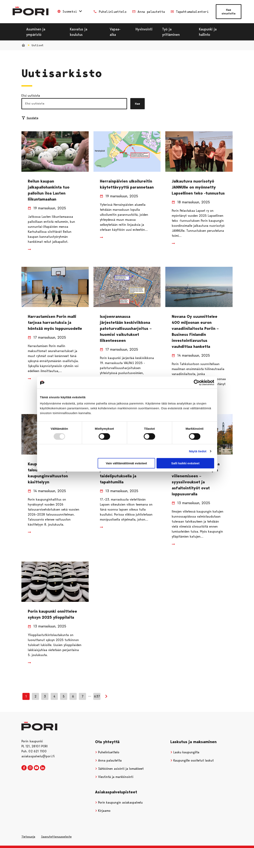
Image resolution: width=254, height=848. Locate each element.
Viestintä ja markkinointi (114, 777)
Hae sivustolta (228, 11)
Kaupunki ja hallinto (208, 32)
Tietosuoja (28, 836)
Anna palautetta (108, 760)
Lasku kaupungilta (185, 752)
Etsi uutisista (30, 95)
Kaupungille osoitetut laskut (192, 760)
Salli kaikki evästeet (185, 463)
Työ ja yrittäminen (171, 32)
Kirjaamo (103, 811)
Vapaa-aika (115, 32)
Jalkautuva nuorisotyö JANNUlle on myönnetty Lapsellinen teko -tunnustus (198, 187)
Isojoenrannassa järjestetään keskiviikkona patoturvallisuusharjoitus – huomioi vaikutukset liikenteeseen (126, 328)
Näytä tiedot (197, 451)
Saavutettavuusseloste (56, 836)
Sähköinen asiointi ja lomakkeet (119, 769)
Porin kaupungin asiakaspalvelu (119, 802)
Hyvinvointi (144, 29)
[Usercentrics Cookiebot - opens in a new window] (196, 382)
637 (97, 696)
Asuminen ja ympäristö (35, 32)
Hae (137, 103)
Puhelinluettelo (107, 752)
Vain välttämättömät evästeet (126, 463)
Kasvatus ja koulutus (78, 32)
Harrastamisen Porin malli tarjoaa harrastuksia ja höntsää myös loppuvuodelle (55, 322)
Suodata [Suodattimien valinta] (30, 118)
